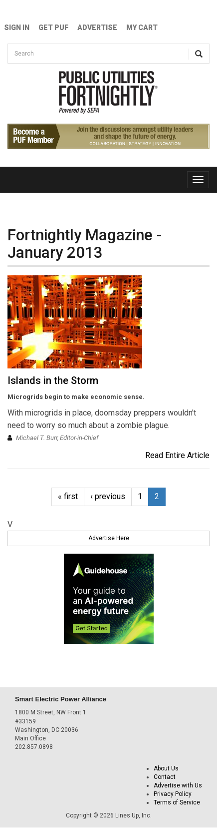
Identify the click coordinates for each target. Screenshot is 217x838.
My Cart (142, 28)
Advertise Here (108, 538)
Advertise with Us (178, 785)
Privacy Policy (173, 793)
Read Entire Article (177, 455)
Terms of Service (177, 802)
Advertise (97, 28)
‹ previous (107, 496)
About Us (166, 768)
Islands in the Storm (52, 380)
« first (68, 496)
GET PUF (53, 28)
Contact (165, 776)
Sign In (16, 28)
